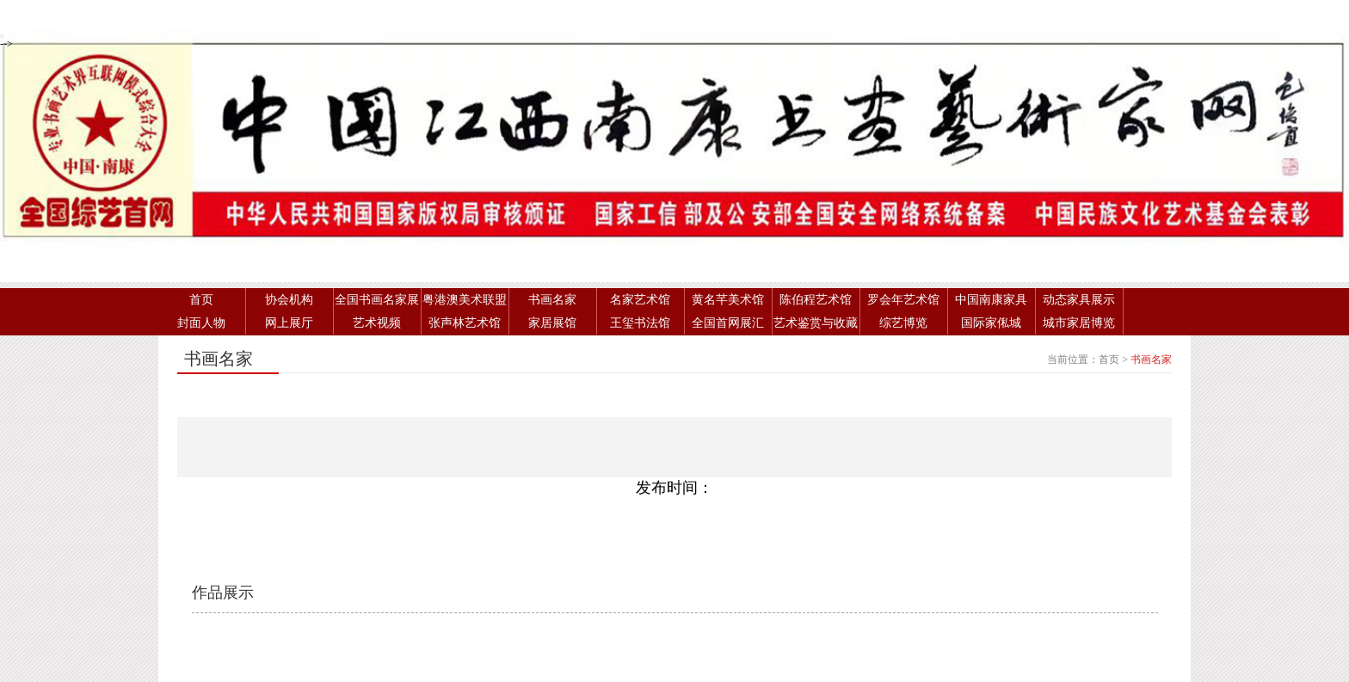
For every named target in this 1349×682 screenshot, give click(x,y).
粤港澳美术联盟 (464, 299)
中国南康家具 (991, 299)
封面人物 (201, 322)
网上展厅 (289, 322)
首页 (201, 299)
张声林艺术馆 (464, 322)
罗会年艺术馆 (903, 299)
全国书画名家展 (377, 299)
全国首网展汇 (728, 322)
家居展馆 (552, 322)
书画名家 (552, 299)
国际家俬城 (991, 322)
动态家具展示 (1079, 299)
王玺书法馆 (640, 322)
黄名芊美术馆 (728, 299)
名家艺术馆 (640, 299)
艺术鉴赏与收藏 (815, 322)
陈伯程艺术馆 (815, 299)
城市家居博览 (1079, 322)
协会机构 (289, 299)
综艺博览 (903, 322)
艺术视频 (377, 322)
